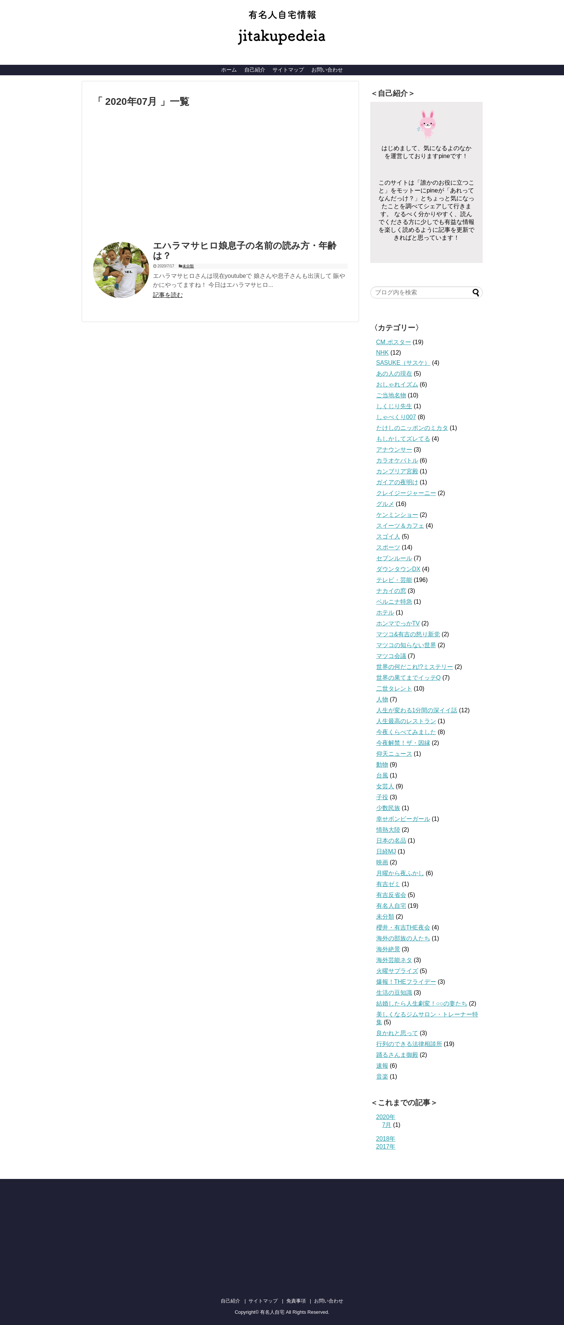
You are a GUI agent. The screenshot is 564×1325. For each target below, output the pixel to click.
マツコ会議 (391, 656)
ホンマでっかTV (398, 623)
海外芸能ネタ (394, 960)
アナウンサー (394, 449)
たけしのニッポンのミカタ (412, 428)
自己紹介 (254, 70)
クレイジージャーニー (406, 493)
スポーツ (388, 547)
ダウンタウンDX (398, 569)
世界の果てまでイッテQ (408, 677)
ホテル (385, 612)
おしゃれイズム (397, 384)
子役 (382, 797)
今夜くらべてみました (406, 732)
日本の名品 (391, 840)
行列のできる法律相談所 (409, 1044)
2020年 (386, 1117)
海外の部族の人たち (403, 938)
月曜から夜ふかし (400, 873)
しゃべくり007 (396, 417)
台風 (382, 775)
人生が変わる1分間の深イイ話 (417, 710)
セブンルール (394, 558)
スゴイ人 (388, 536)
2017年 (386, 1146)
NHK (382, 352)
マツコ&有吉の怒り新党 (408, 634)
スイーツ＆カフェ (400, 525)
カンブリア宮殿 (397, 471)
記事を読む (168, 295)
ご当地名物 (391, 395)
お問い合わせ (327, 70)
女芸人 (385, 786)
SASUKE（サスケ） (403, 363)
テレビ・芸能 (394, 580)
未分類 (188, 266)
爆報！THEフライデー (406, 982)
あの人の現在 (394, 373)
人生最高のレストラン (406, 721)
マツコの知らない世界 (406, 645)
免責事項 (296, 1301)
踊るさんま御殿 (397, 1055)
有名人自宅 (391, 906)
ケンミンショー (397, 515)
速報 (382, 1065)
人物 (382, 699)
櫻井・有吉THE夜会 (403, 927)
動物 (382, 764)
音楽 (382, 1076)
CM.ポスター (393, 342)
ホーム (229, 70)
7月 (387, 1125)
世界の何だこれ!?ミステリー (414, 667)
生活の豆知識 (394, 992)
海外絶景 (388, 949)
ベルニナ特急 (394, 601)
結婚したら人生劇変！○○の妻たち (421, 1003)
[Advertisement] (156, 175)
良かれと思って (397, 1033)
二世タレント (394, 688)
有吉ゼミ (388, 884)
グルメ (385, 504)
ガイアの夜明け (397, 482)
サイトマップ (288, 70)
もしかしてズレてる (403, 439)
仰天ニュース (394, 754)
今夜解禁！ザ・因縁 (403, 743)
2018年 (386, 1139)
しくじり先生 (394, 406)
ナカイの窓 (391, 591)
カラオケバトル (397, 460)
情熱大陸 (388, 830)
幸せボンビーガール (403, 819)
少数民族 (388, 808)
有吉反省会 (391, 895)
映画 (382, 862)
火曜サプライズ (397, 971)
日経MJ (386, 851)
